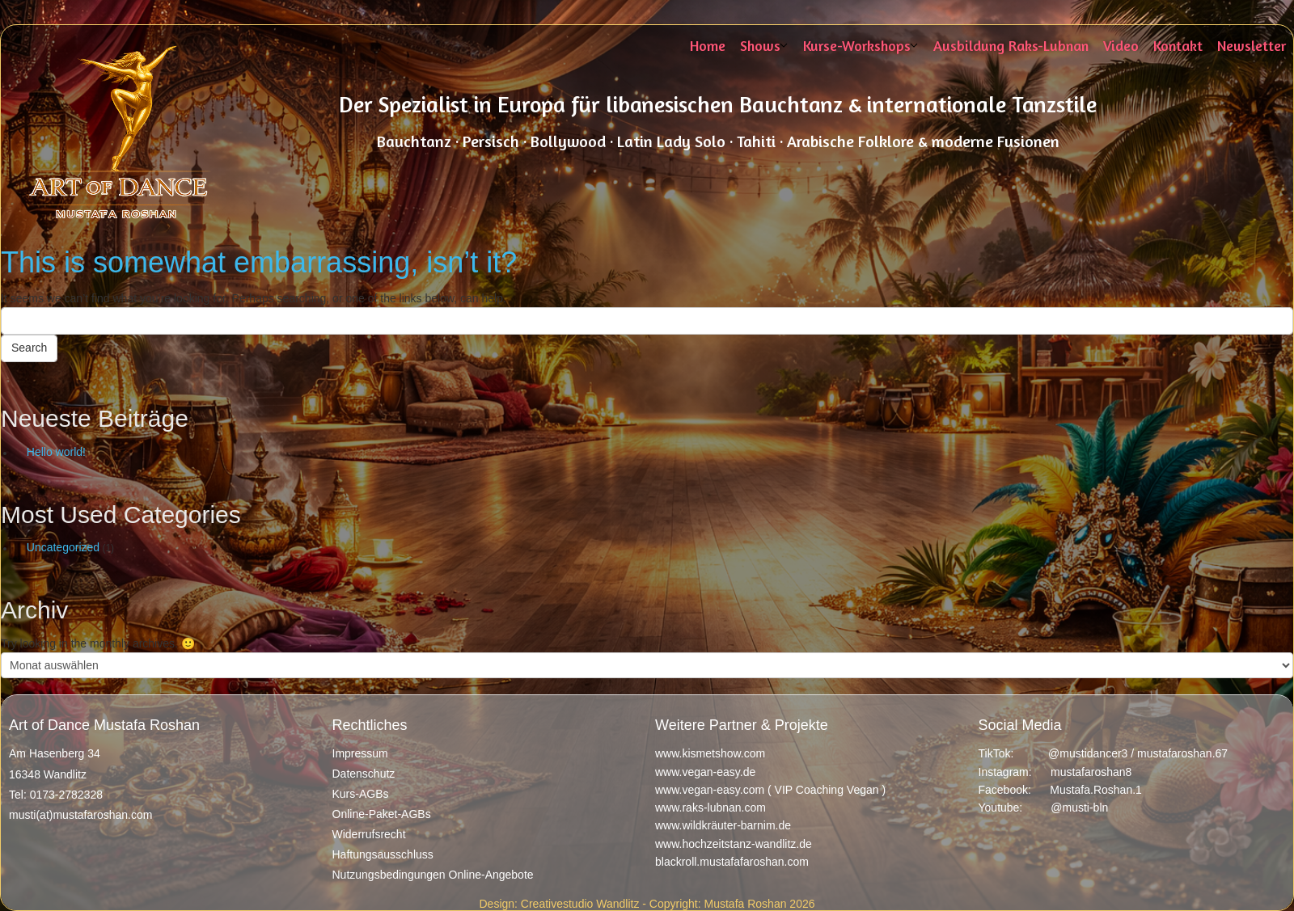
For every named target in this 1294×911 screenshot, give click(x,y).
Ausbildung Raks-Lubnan (1011, 45)
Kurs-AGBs (360, 793)
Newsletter (1251, 45)
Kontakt (1178, 45)
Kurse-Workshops (857, 45)
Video (1121, 45)
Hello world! (56, 451)
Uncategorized (63, 547)
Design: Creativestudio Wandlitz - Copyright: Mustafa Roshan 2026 (646, 903)
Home (707, 45)
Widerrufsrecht (369, 834)
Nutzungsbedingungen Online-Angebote (433, 874)
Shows (760, 45)
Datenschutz (363, 773)
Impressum (360, 753)
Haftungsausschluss (382, 854)
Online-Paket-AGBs (381, 814)
